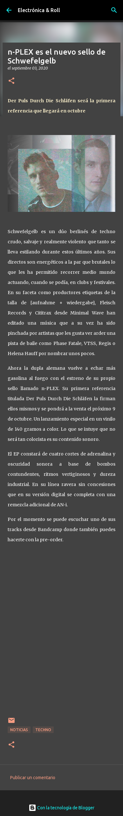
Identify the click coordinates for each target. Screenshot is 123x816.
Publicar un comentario (32, 777)
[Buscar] (114, 10)
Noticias (19, 730)
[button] (11, 81)
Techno (43, 730)
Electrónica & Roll (39, 10)
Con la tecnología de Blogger (61, 807)
